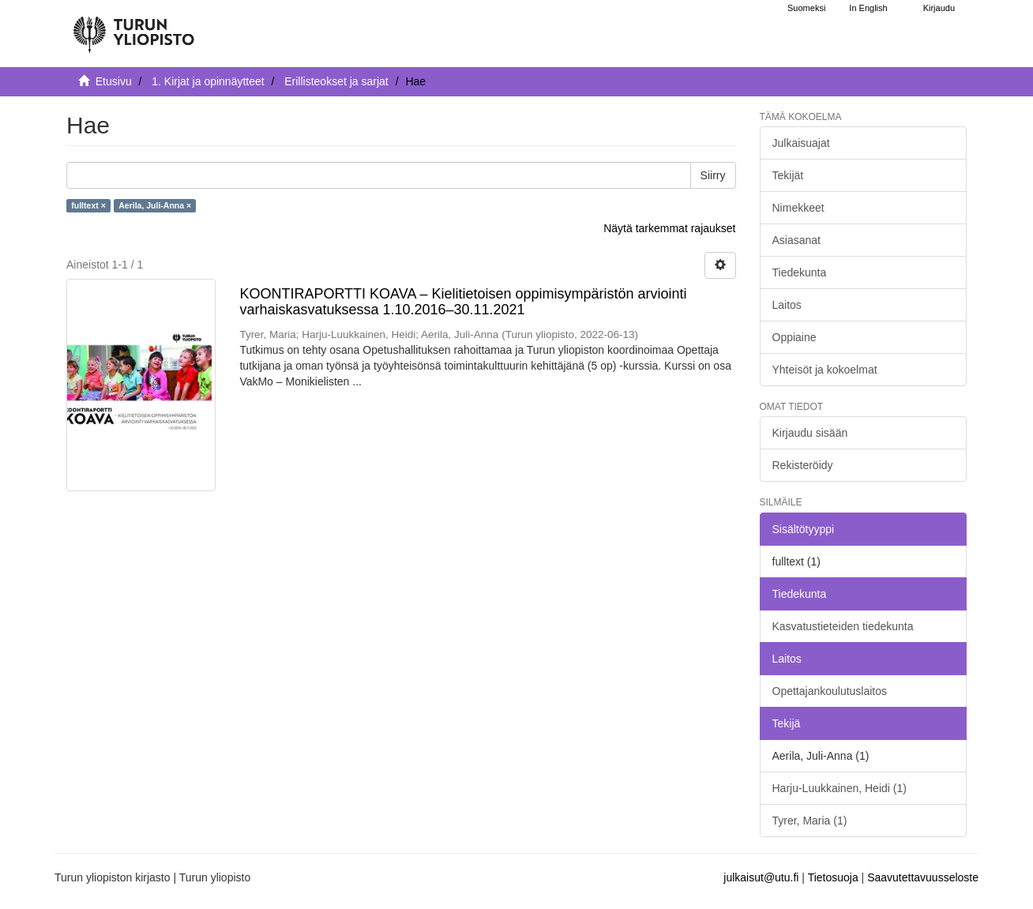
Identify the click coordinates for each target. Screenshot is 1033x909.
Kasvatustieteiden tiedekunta (843, 626)
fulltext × (88, 205)
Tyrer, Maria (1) (809, 820)
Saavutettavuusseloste (923, 877)
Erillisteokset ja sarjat (336, 81)
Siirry (713, 175)
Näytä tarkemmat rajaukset (669, 228)
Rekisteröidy (802, 465)
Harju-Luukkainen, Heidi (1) (839, 788)
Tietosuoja (833, 877)
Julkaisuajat (801, 143)
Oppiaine (794, 337)
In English (868, 8)
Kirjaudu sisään (810, 432)
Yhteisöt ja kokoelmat (824, 369)
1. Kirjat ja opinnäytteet (208, 81)
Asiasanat (796, 240)
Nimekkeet (798, 207)
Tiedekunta (799, 272)
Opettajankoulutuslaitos (830, 691)
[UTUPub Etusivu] (133, 27)
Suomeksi (806, 8)
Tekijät (788, 175)
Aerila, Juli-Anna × (154, 205)
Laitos (787, 305)
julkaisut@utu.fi (760, 877)
